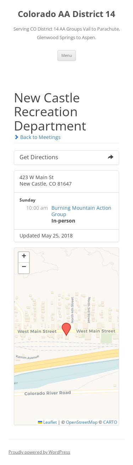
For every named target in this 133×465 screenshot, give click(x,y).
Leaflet (47, 422)
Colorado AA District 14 (66, 14)
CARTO (110, 422)
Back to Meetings (37, 137)
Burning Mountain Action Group (81, 211)
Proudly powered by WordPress (39, 452)
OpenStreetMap (82, 422)
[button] (64, 325)
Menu (66, 55)
